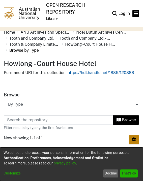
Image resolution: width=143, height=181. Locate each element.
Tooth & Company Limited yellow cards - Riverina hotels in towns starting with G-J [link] (34, 44)
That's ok (129, 173)
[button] (114, 14)
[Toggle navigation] (135, 13)
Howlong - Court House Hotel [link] (90, 44)
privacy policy (65, 163)
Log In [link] (124, 13)
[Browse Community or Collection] (71, 104)
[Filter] (58, 120)
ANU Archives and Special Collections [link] (45, 32)
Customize (12, 173)
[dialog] (71, 164)
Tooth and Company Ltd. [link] (31, 38)
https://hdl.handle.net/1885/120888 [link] (101, 72)
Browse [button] (126, 119)
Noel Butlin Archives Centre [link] (101, 32)
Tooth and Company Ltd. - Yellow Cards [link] (85, 38)
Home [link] (9, 32)
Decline (111, 173)
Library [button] (52, 19)
